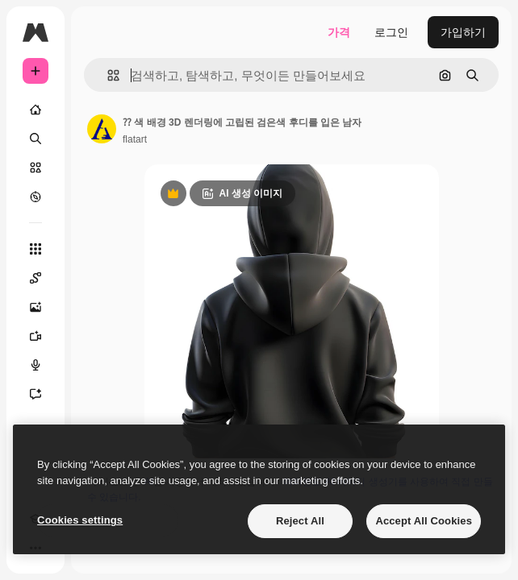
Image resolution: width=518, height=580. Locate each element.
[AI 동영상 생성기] (35, 336)
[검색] (35, 138)
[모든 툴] (35, 249)
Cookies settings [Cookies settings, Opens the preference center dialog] (80, 520)
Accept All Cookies (423, 521)
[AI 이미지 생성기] (35, 307)
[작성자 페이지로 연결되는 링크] (101, 128)
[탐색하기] (35, 196)
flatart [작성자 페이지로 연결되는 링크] (135, 139)
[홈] (35, 109)
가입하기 (463, 32)
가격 (339, 32)
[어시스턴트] (35, 394)
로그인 (391, 32)
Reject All (300, 521)
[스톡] (35, 167)
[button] (107, 75)
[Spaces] (35, 278)
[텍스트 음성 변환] (35, 365)
